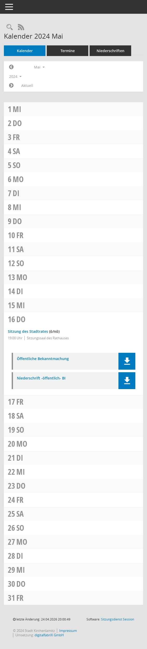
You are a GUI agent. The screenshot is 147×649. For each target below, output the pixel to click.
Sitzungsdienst (117, 619)
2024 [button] (15, 76)
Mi (17, 109)
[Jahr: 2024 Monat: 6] (11, 85)
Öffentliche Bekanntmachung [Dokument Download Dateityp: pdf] (43, 359)
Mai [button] (39, 67)
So (17, 165)
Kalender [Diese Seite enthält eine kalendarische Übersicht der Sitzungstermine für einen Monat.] (25, 50)
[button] (126, 361)
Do (17, 123)
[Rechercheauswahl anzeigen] (9, 27)
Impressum (68, 630)
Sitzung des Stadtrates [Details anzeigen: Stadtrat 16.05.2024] (28, 331)
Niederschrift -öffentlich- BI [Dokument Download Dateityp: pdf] (41, 378)
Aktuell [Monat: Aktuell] (27, 85)
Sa (16, 151)
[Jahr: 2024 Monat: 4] (11, 67)
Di (16, 193)
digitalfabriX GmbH (49, 635)
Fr (16, 137)
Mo (18, 179)
